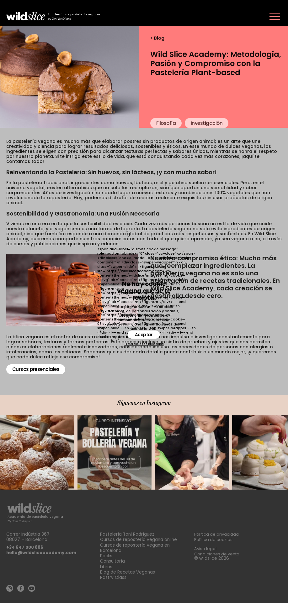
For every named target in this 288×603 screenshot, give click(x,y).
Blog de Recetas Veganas (128, 569)
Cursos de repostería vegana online (139, 537)
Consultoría (112, 558)
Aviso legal (205, 546)
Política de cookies (214, 537)
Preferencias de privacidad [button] (144, 344)
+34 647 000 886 (25, 545)
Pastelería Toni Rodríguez (127, 532)
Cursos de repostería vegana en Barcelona (135, 545)
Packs (106, 553)
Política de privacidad (217, 532)
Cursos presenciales (37, 369)
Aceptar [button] (144, 334)
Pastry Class (113, 574)
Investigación (208, 135)
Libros (106, 564)
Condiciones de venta (218, 552)
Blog (159, 39)
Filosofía (167, 135)
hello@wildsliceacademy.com (42, 551)
